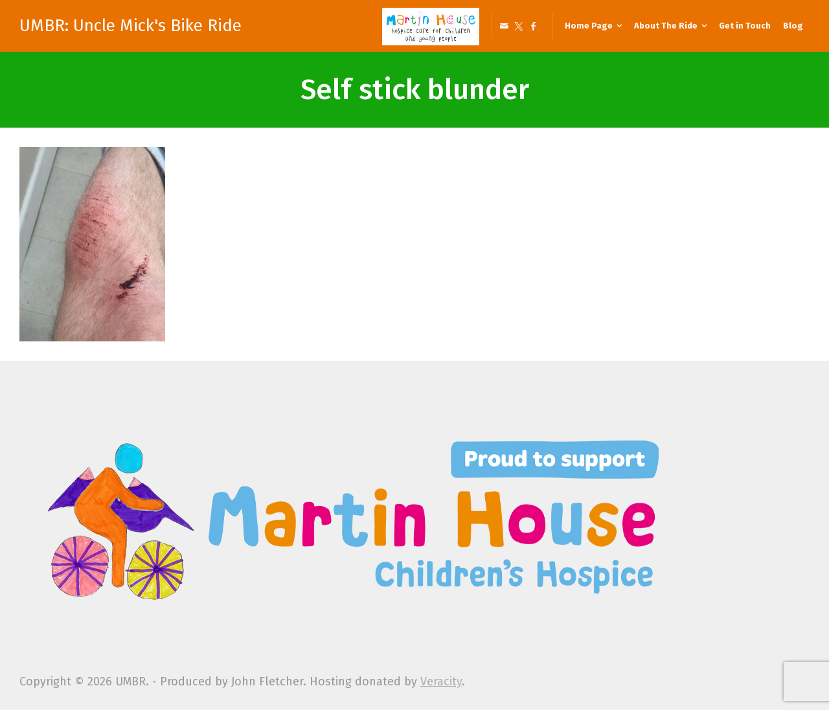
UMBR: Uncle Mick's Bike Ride (130, 25)
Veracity (441, 681)
